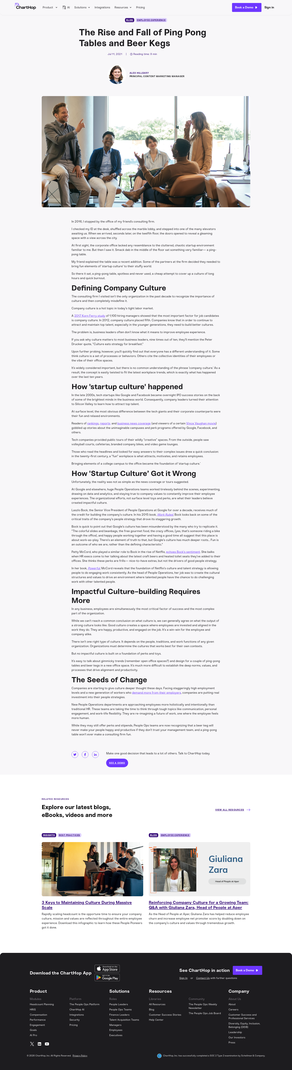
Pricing (140, 7)
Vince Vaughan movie (201, 423)
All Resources (157, 1004)
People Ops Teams (120, 1009)
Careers (233, 1009)
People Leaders (118, 1004)
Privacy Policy (80, 1055)
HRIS (33, 1009)
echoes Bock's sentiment (183, 552)
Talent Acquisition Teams (124, 1019)
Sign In (183, 978)
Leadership (235, 1032)
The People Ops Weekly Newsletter (203, 1006)
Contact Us (203, 978)
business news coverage (134, 423)
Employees (115, 1030)
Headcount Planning (42, 1004)
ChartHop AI (76, 1009)
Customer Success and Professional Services (242, 1016)
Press (231, 1042)
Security (74, 1019)
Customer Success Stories (165, 1014)
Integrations (102, 7)
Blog (151, 1009)
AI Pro (33, 1035)
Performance (38, 1019)
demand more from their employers (156, 692)
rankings (93, 423)
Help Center (156, 1019)
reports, (105, 423)
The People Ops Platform (84, 1004)
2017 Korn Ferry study (89, 315)
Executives (115, 1035)
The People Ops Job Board (205, 1013)
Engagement (37, 1025)
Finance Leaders (119, 1014)
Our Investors (236, 1037)
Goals (33, 1030)
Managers (115, 1025)
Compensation (38, 1014)
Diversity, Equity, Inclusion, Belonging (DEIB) (244, 1025)
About (232, 1004)
